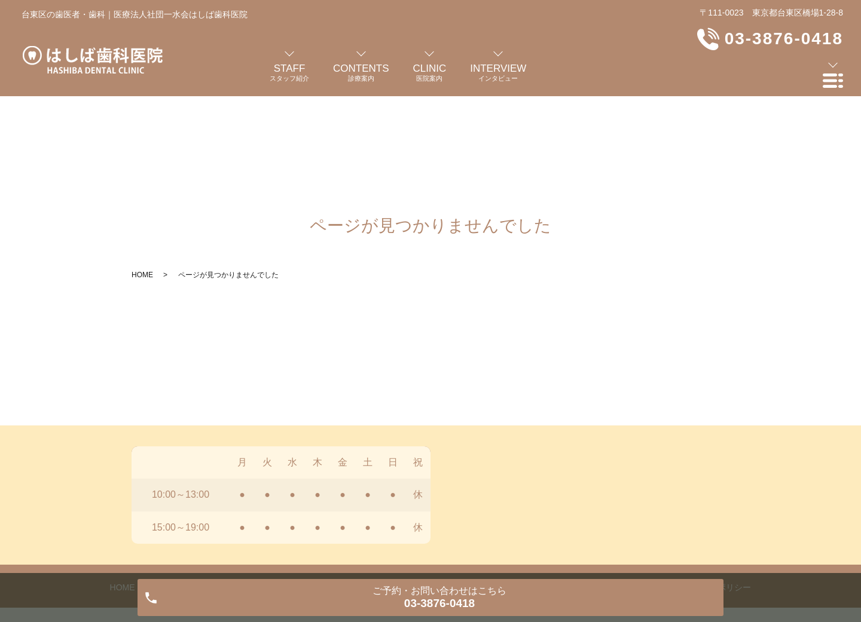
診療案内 (284, 486)
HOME (142, 174)
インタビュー (399, 486)
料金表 (527, 486)
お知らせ (631, 486)
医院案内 (338, 486)
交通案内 (577, 486)
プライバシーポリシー (709, 486)
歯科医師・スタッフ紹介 (201, 486)
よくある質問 (470, 486)
